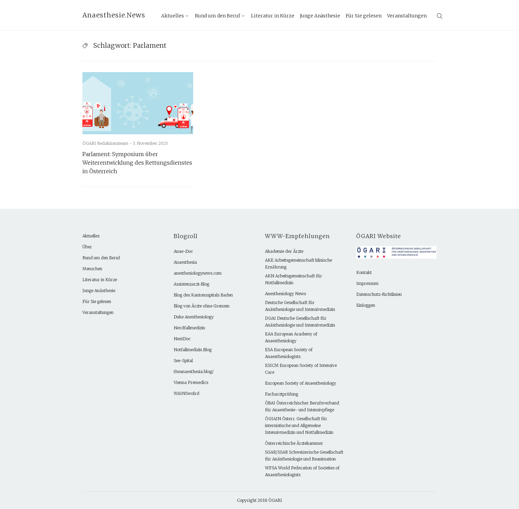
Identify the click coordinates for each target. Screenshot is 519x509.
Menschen (92, 268)
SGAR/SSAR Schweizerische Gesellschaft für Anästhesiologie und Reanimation (304, 456)
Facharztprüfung (281, 394)
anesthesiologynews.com (198, 273)
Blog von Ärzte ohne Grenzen (201, 305)
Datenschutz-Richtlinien (379, 294)
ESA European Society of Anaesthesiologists (288, 353)
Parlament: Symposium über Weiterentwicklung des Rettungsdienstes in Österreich (137, 163)
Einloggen (365, 305)
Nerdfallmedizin (189, 327)
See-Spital (183, 360)
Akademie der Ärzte (284, 251)
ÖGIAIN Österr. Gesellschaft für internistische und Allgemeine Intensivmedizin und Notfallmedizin (299, 425)
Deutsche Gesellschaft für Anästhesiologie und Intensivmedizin (300, 306)
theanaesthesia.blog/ (194, 371)
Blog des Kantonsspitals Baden (203, 295)
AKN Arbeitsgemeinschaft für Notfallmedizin (293, 279)
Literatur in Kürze (272, 16)
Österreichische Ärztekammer (294, 443)
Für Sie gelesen (364, 16)
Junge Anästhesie (320, 16)
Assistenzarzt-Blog (191, 284)
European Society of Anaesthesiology (300, 383)
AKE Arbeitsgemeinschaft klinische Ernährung (298, 264)
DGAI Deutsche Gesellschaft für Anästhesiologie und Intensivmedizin (300, 322)
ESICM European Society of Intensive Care (301, 369)
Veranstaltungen (407, 16)
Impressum (367, 283)
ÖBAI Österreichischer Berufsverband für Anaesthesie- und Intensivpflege (302, 406)
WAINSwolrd (186, 393)
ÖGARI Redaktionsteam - (107, 143)
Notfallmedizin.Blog (193, 349)
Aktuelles (172, 16)
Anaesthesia (185, 262)
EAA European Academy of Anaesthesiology (291, 337)
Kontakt (364, 272)
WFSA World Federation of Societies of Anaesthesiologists (302, 471)
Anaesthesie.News (113, 15)
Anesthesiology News (285, 293)
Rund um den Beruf (217, 16)
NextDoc (182, 338)
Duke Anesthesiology (194, 316)
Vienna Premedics (191, 382)
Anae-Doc (183, 251)
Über (87, 246)
